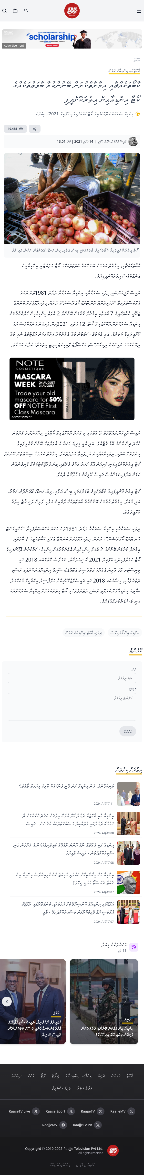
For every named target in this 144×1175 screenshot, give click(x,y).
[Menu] (139, 11)
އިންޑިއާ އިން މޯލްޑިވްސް (125, 632)
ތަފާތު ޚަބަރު (84, 1088)
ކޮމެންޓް (132, 689)
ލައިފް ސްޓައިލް (61, 1088)
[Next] (7, 1001)
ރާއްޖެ (129, 1075)
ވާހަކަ (31, 1075)
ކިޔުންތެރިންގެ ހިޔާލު (60, 1164)
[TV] (15, 10)
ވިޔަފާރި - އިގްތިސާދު (78, 1075)
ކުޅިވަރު (115, 1075)
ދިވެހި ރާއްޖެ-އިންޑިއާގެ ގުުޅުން (83, 632)
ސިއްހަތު (16, 1075)
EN (26, 10)
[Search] (4, 10)
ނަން (134, 669)
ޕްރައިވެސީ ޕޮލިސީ (85, 1164)
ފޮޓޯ (42, 1075)
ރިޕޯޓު (55, 1075)
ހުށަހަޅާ (127, 731)
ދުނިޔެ (101, 1075)
